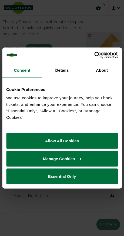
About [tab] (102, 70)
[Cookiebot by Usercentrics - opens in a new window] (94, 55)
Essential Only (62, 176)
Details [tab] (62, 70)
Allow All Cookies (62, 141)
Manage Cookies (62, 158)
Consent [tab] (22, 70)
